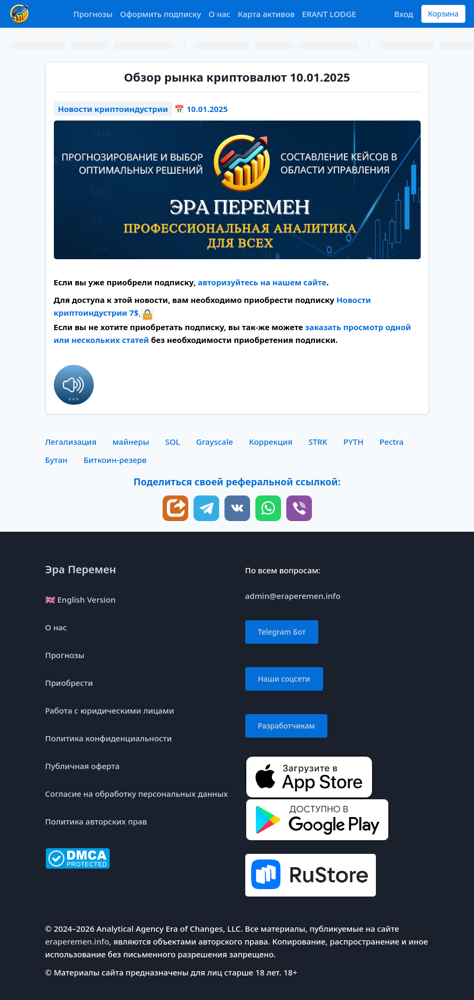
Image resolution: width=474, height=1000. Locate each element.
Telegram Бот (282, 632)
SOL (172, 441)
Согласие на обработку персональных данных (136, 793)
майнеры (131, 441)
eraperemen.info (77, 941)
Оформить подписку (160, 14)
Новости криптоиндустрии (113, 108)
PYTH (353, 441)
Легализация (71, 441)
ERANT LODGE (329, 14)
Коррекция (270, 441)
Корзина (443, 14)
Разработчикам (286, 726)
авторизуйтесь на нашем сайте (262, 282)
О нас (219, 14)
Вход (403, 14)
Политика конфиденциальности (108, 738)
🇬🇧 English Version (80, 599)
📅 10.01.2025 (201, 108)
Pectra (392, 441)
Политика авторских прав (96, 821)
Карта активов (266, 14)
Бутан (56, 459)
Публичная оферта (82, 766)
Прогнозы (93, 14)
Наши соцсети (284, 679)
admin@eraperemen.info (293, 595)
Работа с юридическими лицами (109, 710)
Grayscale (214, 441)
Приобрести (69, 682)
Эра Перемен (80, 569)
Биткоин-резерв (115, 459)
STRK (317, 441)
